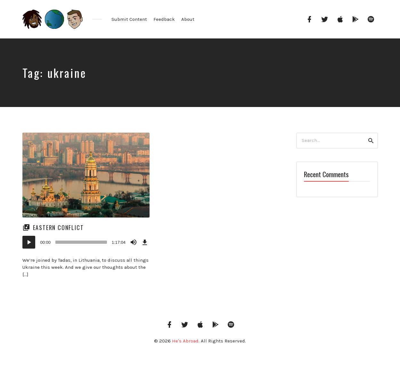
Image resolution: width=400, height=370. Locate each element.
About (187, 19)
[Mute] (133, 242)
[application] (86, 242)
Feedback (164, 19)
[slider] (81, 242)
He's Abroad (185, 341)
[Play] (28, 242)
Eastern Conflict (58, 227)
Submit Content (129, 19)
